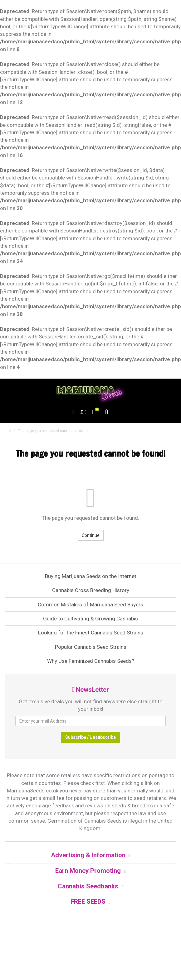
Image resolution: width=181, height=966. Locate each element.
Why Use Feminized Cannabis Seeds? (90, 661)
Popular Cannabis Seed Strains (90, 647)
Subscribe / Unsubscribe (90, 737)
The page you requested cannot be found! (53, 431)
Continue (91, 535)
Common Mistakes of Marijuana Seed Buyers (90, 604)
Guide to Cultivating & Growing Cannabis (90, 618)
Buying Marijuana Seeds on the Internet (90, 576)
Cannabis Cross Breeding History (90, 590)
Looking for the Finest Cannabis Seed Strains (90, 632)
